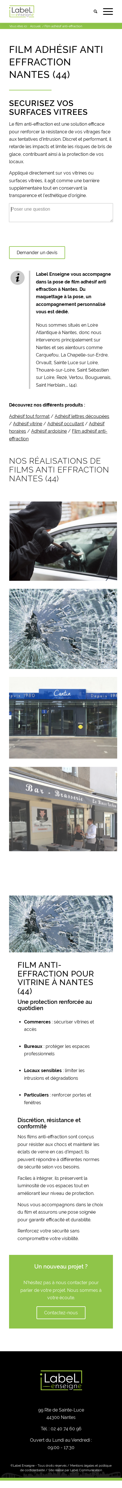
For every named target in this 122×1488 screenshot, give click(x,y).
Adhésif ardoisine (49, 431)
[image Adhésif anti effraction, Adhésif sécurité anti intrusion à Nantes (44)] (63, 632)
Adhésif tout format (29, 416)
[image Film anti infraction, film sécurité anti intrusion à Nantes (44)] (63, 719)
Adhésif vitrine (27, 423)
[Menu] (105, 11)
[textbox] (61, 231)
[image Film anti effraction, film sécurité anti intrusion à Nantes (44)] (63, 545)
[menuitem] (92, 11)
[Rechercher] (92, 11)
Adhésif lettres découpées (82, 416)
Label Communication (86, 1470)
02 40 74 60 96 (66, 1428)
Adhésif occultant (65, 423)
